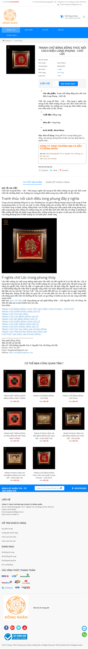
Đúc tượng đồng (7, 565)
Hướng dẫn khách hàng (10, 533)
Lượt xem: (41, 76)
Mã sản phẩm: (43, 60)
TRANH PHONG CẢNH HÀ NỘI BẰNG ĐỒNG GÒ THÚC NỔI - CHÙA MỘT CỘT (44, 436)
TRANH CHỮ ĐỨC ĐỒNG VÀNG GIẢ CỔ (20, 326)
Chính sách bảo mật (8, 541)
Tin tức (45, 30)
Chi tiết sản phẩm (32, 182)
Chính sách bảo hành (9, 537)
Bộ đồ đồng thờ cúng (9, 557)
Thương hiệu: (43, 66)
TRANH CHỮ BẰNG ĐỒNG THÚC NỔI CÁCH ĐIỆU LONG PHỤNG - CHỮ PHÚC (38, 309)
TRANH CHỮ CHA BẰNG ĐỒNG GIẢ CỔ (20, 316)
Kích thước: (42, 63)
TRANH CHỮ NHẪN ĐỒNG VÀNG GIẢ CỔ (21, 311)
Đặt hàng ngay (68, 84)
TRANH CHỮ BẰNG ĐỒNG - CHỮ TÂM (44, 397)
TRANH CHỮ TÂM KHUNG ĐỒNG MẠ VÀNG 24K (24, 331)
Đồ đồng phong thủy (9, 561)
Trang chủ (10, 30)
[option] (20, 59)
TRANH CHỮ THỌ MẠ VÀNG (15, 314)
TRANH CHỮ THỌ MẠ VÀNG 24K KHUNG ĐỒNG (24, 329)
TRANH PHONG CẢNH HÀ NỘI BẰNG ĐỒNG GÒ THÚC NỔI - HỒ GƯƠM (73, 436)
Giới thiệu (29, 30)
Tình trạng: (42, 72)
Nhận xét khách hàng (58, 182)
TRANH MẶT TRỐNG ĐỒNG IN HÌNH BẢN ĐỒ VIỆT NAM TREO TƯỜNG (15, 436)
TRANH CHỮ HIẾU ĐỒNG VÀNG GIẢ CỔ (20, 324)
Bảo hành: (41, 69)
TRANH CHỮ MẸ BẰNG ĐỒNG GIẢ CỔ (19, 319)
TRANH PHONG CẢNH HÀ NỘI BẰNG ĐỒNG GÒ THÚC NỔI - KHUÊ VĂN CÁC (15, 475)
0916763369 (14, 2)
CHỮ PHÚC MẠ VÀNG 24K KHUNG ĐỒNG (21, 334)
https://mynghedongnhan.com (21, 352)
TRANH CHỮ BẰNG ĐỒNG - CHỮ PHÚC (73, 397)
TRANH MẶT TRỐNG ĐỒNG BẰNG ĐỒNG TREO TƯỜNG (14, 397)
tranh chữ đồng (16, 300)
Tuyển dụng (11, 35)
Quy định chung (7, 529)
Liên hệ (60, 30)
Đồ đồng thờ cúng (8, 553)
